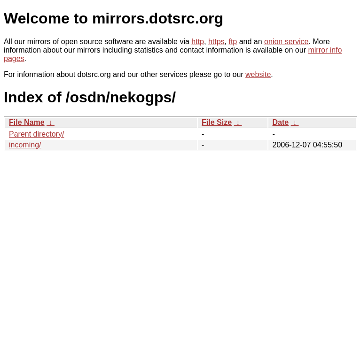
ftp (232, 42)
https (216, 42)
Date (280, 122)
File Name (27, 122)
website (258, 74)
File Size (217, 122)
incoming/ (25, 145)
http (197, 42)
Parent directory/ (36, 134)
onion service (286, 42)
